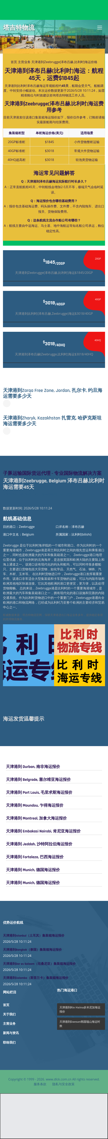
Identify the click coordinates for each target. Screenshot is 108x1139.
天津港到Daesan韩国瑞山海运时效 (79, 1024)
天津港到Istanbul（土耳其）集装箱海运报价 (33, 936)
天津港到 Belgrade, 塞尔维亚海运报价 (38, 779)
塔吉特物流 (19, 27)
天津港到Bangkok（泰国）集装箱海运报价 (32, 950)
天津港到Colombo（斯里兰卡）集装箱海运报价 (35, 978)
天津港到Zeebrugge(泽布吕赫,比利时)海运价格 (64, 62)
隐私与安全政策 (63, 1084)
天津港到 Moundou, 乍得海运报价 (34, 805)
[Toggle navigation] (99, 27)
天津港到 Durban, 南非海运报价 (33, 766)
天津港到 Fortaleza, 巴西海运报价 (35, 857)
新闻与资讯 (11, 1033)
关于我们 (9, 1014)
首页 (14, 62)
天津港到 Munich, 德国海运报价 (33, 870)
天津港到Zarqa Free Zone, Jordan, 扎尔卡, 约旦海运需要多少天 (52, 393)
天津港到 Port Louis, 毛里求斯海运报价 (39, 792)
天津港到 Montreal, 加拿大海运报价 (36, 818)
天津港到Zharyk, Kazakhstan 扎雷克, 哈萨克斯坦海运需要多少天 (52, 421)
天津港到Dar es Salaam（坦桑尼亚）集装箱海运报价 (39, 964)
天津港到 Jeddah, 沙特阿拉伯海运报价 (39, 844)
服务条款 (40, 1084)
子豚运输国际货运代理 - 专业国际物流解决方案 (52, 473)
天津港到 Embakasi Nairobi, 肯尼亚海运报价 (43, 831)
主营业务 (24, 62)
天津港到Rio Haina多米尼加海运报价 (79, 1009)
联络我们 (9, 1043)
